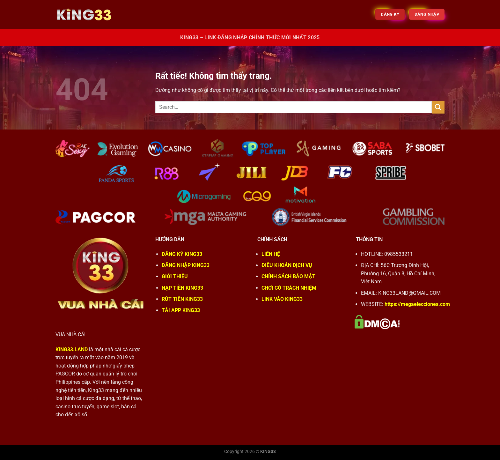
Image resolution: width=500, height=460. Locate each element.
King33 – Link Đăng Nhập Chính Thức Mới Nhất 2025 (250, 37)
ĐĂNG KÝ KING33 (182, 254)
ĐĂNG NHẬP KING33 (186, 265)
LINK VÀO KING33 (282, 299)
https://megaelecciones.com (417, 304)
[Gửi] (438, 107)
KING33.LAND (71, 349)
